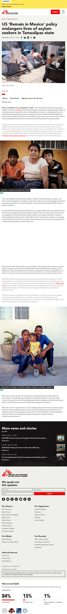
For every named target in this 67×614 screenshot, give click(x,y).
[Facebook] (3, 499)
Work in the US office (41, 539)
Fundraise (38, 512)
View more (7, 102)
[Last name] (49, 489)
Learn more (6, 6)
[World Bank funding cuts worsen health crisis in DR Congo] (33, 447)
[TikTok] (29, 499)
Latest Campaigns (40, 509)
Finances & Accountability (10, 515)
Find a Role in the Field (42, 542)
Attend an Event (40, 515)
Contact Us (5, 555)
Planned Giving (7, 526)
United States (14, 98)
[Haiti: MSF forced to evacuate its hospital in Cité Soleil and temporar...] (33, 438)
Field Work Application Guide (44, 545)
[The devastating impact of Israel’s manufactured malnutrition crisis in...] (33, 457)
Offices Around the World (10, 542)
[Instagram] (16, 499)
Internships (38, 547)
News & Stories (12, 19)
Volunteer (38, 517)
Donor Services (6, 509)
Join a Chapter (39, 520)
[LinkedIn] (25, 499)
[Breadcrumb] (33, 19)
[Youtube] (20, 499)
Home (4, 19)
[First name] (17, 489)
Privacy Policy (6, 558)
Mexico (5, 98)
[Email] (17, 493)
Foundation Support (8, 528)
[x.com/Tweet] (12, 499)
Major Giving (6, 520)
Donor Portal (6, 512)
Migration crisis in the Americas (32, 98)
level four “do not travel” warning (13, 136)
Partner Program (7, 523)
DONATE (55, 12)
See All (4, 431)
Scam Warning (6, 561)
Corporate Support (8, 531)
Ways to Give (6, 517)
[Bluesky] (7, 499)
